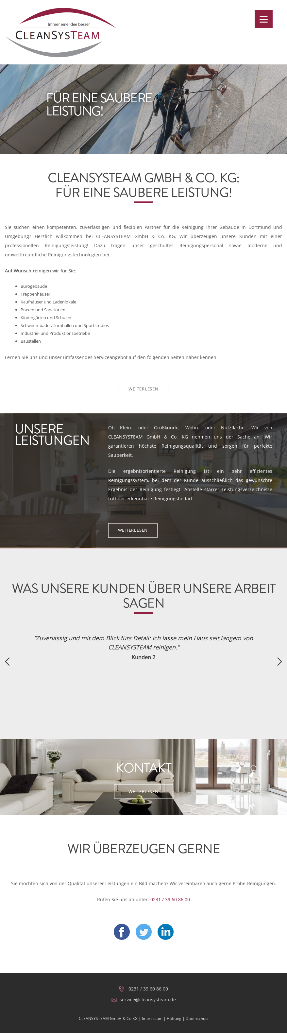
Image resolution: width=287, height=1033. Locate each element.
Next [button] (279, 661)
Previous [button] (7, 661)
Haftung (174, 1018)
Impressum (152, 1018)
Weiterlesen (143, 389)
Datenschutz (197, 1018)
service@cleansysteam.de (148, 999)
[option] (143, 647)
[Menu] (264, 19)
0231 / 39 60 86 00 (170, 899)
